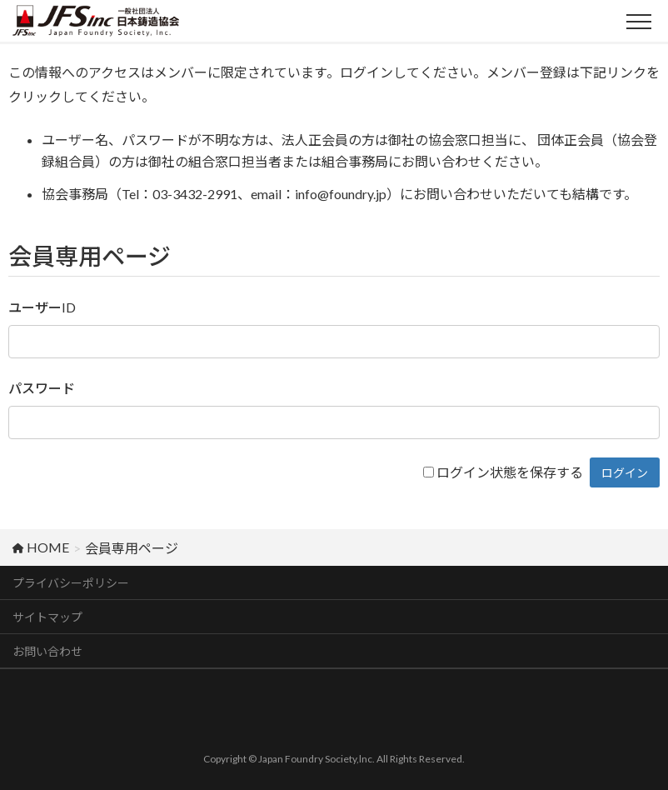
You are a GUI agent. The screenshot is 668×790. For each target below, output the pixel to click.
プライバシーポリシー (70, 583)
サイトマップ (47, 617)
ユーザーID (42, 307)
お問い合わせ (47, 651)
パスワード (41, 388)
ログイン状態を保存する (509, 472)
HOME (40, 547)
